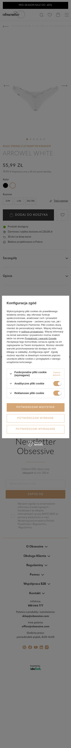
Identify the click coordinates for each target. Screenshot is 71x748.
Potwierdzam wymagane (35, 429)
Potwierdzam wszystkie (35, 407)
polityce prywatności (32, 331)
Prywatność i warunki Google (40, 338)
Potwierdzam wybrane (35, 418)
